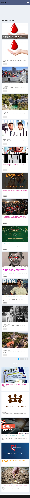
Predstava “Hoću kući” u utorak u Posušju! (11, 322)
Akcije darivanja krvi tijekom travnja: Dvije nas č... (12, 36)
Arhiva (13, 497)
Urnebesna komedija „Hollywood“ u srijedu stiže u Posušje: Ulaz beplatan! (15, 138)
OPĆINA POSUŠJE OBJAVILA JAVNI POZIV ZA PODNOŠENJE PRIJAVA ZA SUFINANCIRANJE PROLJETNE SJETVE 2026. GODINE (14, 486)
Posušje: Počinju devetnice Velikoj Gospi (11, 349)
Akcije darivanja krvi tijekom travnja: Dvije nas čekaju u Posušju (14, 57)
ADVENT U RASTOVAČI (7, 243)
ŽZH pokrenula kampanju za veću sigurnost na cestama (13, 435)
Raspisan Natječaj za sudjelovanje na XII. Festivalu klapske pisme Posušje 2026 (14, 410)
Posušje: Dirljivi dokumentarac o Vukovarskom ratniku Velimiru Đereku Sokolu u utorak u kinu (14, 270)
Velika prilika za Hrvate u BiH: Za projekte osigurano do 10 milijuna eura (14, 461)
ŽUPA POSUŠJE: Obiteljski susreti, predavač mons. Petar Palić (15, 190)
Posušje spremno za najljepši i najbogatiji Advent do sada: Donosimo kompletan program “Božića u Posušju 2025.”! (14, 217)
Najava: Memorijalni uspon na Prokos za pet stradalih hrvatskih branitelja (14, 84)
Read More (5, 63)
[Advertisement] (15, 11)
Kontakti (15, 497)
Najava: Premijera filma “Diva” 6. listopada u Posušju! (13, 296)
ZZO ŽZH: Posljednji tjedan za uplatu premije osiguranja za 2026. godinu (14, 385)
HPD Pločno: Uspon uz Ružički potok (10, 111)
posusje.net (16, 495)
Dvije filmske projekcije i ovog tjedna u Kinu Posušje (13, 164)
